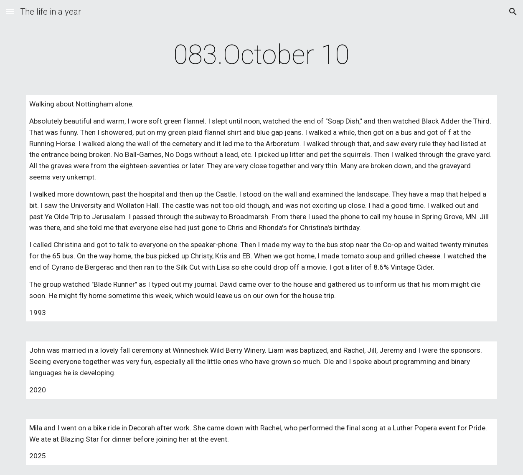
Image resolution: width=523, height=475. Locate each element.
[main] (261, 55)
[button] (10, 11)
